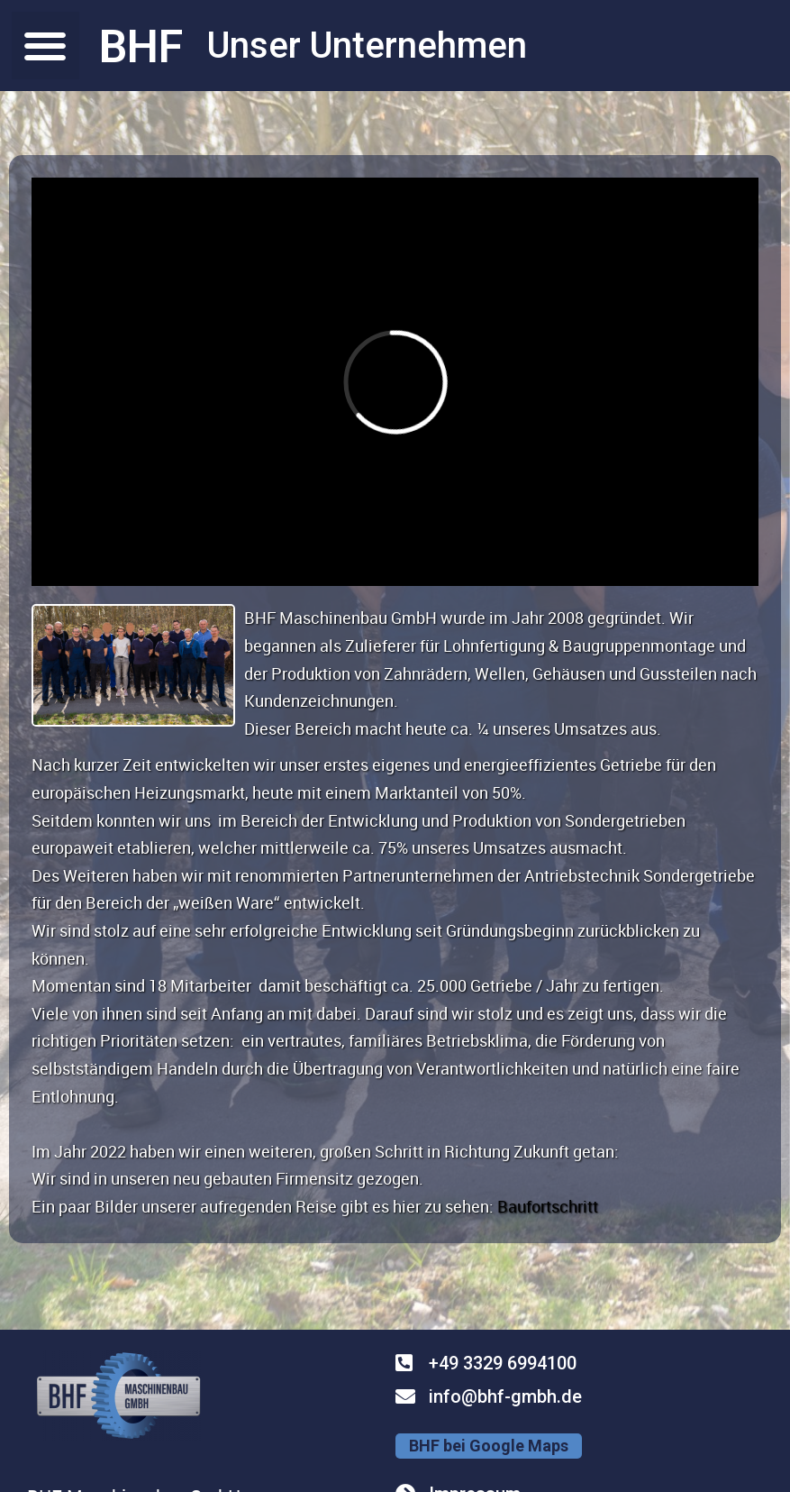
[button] (45, 45)
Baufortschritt (547, 1206)
